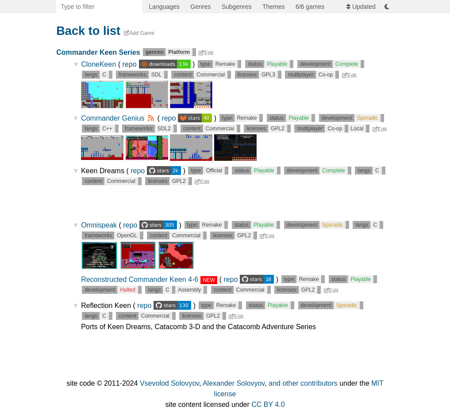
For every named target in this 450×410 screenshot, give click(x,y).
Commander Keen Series (98, 52)
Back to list (88, 31)
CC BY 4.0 (268, 404)
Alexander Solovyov (234, 383)
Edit (206, 53)
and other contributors (303, 383)
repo (157, 64)
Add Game (139, 33)
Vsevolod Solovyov (169, 383)
